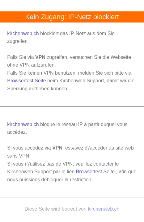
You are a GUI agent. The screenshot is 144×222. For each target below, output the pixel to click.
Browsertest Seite (26, 80)
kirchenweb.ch (23, 33)
